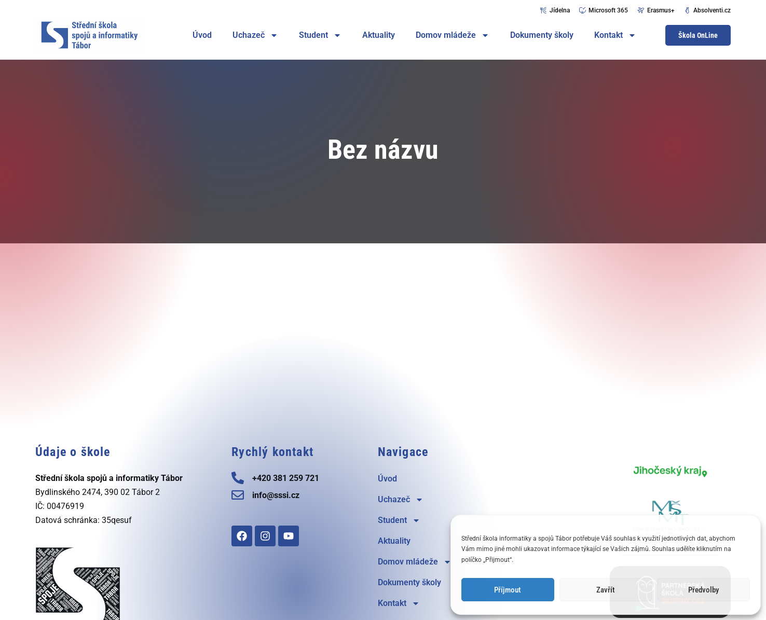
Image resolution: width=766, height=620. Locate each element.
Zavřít (605, 590)
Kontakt (615, 35)
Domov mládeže (452, 35)
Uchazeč (255, 35)
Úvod (202, 35)
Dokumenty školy (541, 35)
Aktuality (378, 35)
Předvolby (703, 590)
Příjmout (507, 590)
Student (320, 35)
